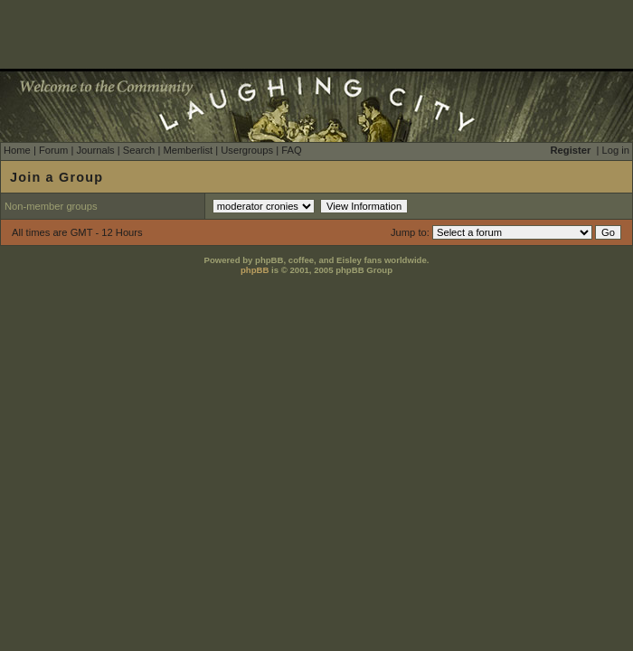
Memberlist (188, 150)
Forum (53, 150)
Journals (95, 150)
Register (571, 150)
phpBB (255, 270)
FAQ (291, 150)
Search (139, 150)
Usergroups (247, 150)
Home (17, 150)
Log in (615, 150)
